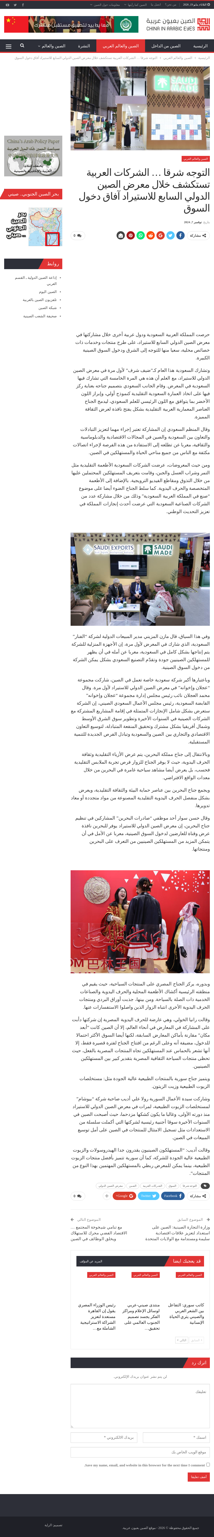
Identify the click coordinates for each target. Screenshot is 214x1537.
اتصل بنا (156, 4)
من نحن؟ (170, 4)
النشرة (84, 46)
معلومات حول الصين (107, 4)
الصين (132, 1185)
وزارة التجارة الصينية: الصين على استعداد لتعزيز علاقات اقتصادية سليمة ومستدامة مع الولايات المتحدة (177, 1233)
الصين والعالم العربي (121, 46)
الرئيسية (200, 46)
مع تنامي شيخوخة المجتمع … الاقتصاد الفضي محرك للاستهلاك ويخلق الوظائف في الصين (99, 1233)
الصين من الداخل (166, 46)
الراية (48, 1525)
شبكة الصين (47, 308)
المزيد (60, 46)
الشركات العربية (152, 1185)
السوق (173, 1185)
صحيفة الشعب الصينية (40, 316)
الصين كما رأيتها (137, 4)
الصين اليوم (47, 292)
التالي (181, 1340)
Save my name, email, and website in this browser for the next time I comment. (144, 1465)
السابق (196, 1340)
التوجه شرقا (190, 1185)
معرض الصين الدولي (111, 1185)
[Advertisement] (140, 283)
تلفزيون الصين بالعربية (40, 300)
